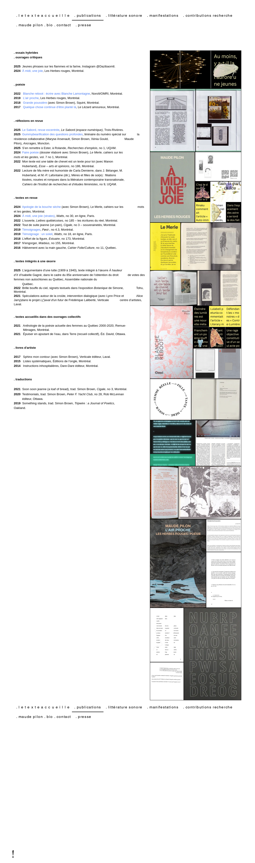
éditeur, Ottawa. (28, 399)
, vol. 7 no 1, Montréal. (44, 157)
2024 (17, 207)
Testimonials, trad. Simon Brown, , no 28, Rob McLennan (69, 394)
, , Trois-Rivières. (73, 130)
